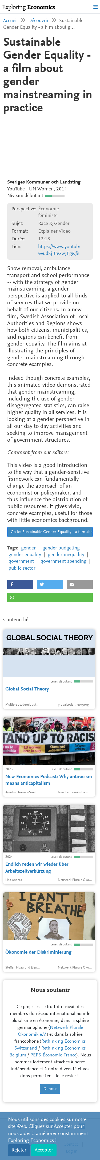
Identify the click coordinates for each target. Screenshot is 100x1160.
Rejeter (18, 1150)
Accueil (10, 20)
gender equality (25, 554)
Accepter (44, 1150)
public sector (22, 568)
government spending (63, 561)
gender (28, 548)
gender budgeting (61, 548)
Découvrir (38, 20)
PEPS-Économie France (53, 1055)
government (21, 561)
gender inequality (66, 554)
